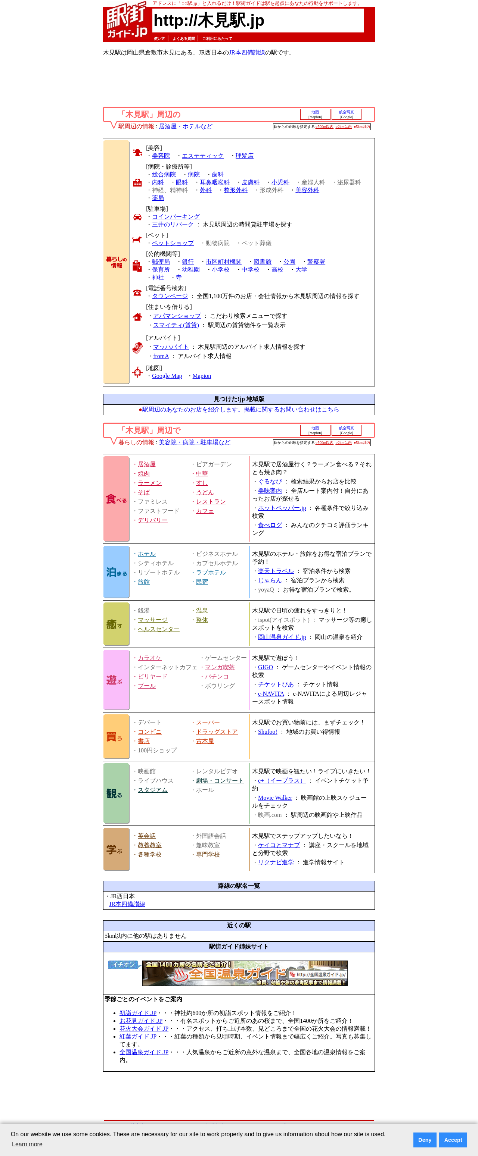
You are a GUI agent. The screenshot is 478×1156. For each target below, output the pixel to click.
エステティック (203, 156)
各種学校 (150, 854)
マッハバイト (171, 347)
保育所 (161, 269)
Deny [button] (424, 1140)
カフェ (205, 511)
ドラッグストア (217, 732)
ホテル (147, 554)
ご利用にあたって (217, 39)
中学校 (251, 269)
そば (144, 492)
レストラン (211, 501)
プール (147, 686)
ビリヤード (153, 676)
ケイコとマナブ (279, 845)
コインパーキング (176, 216)
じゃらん (270, 580)
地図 (315, 112)
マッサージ (153, 620)
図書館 (262, 262)
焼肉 (144, 473)
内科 (158, 182)
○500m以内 (325, 127)
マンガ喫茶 (220, 667)
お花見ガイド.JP (141, 1021)
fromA (161, 356)
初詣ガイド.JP (138, 1013)
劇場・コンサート (220, 780)
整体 (202, 620)
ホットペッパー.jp (282, 508)
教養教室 (150, 845)
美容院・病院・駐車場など (194, 442)
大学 (301, 269)
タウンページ (170, 296)
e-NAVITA (271, 693)
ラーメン (150, 483)
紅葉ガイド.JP (138, 1036)
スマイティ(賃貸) (176, 325)
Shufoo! (267, 732)
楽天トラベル (276, 571)
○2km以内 (343, 127)
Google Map (167, 376)
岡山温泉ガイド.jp (282, 637)
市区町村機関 (224, 262)
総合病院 (164, 174)
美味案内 (270, 491)
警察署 (316, 262)
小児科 (280, 182)
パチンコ (217, 676)
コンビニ (150, 732)
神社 (158, 277)
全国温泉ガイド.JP (144, 1052)
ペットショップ (173, 243)
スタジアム (153, 790)
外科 (206, 190)
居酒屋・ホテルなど (185, 126)
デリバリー (153, 520)
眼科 (182, 182)
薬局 (158, 198)
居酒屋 (147, 464)
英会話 (147, 836)
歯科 (218, 174)
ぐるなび (270, 481)
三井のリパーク (173, 224)
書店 (144, 741)
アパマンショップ (177, 316)
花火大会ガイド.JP (144, 1028)
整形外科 (236, 190)
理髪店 (245, 156)
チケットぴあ (276, 684)
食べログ (270, 525)
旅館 (144, 582)
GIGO (265, 667)
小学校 (221, 269)
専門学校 (208, 854)
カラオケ (150, 658)
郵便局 (161, 262)
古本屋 (205, 741)
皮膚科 (251, 182)
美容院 (161, 156)
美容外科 (307, 190)
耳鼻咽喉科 (215, 182)
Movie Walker (275, 798)
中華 (202, 473)
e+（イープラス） (282, 780)
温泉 (202, 610)
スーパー (208, 722)
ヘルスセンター (159, 629)
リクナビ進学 (276, 862)
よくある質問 (184, 39)
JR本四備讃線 (247, 52)
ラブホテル (211, 572)
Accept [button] (453, 1140)
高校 (277, 269)
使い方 (159, 39)
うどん (205, 492)
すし (202, 483)
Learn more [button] (27, 1144)
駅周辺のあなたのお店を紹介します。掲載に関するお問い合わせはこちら (240, 409)
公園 (289, 262)
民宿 (202, 582)
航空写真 (346, 112)
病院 (194, 174)
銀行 (188, 262)
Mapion (202, 376)
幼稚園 (191, 269)
